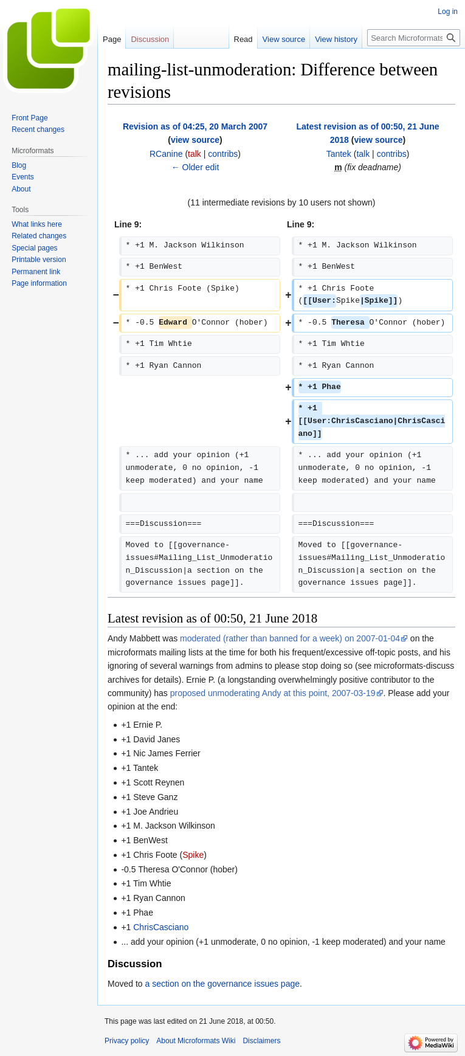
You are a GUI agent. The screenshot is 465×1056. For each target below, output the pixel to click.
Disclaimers (261, 1041)
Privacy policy (127, 1041)
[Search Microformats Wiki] (413, 37)
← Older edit (195, 167)
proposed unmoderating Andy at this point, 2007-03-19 (273, 693)
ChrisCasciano (160, 927)
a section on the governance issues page (222, 984)
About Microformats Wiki (195, 1041)
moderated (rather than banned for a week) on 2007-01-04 (290, 638)
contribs (223, 154)
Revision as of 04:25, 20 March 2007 (195, 126)
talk (194, 154)
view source (195, 140)
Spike (193, 855)
